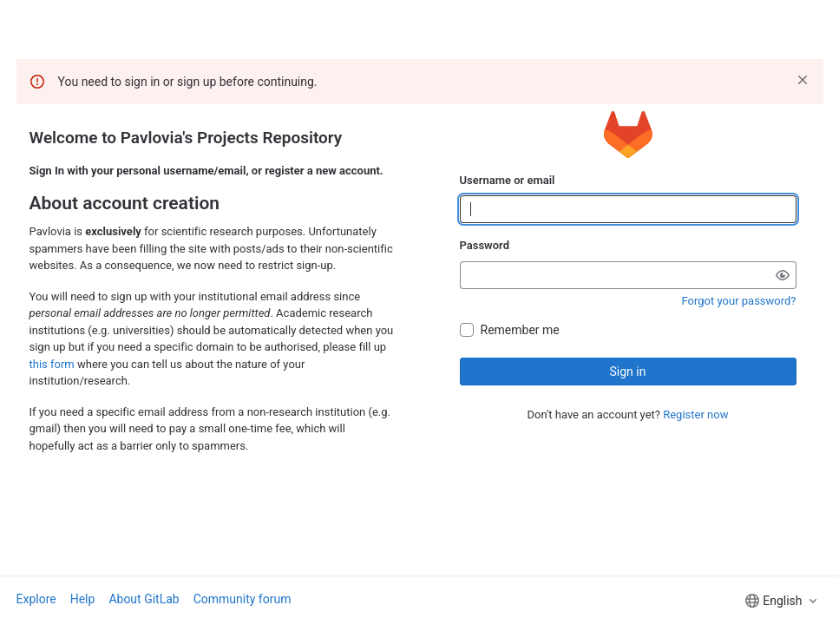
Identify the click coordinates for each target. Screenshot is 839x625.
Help (82, 599)
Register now (695, 414)
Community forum (242, 599)
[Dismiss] (802, 79)
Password (484, 245)
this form (52, 364)
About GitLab (143, 599)
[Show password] (782, 275)
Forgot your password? (739, 300)
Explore (36, 599)
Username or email (507, 180)
